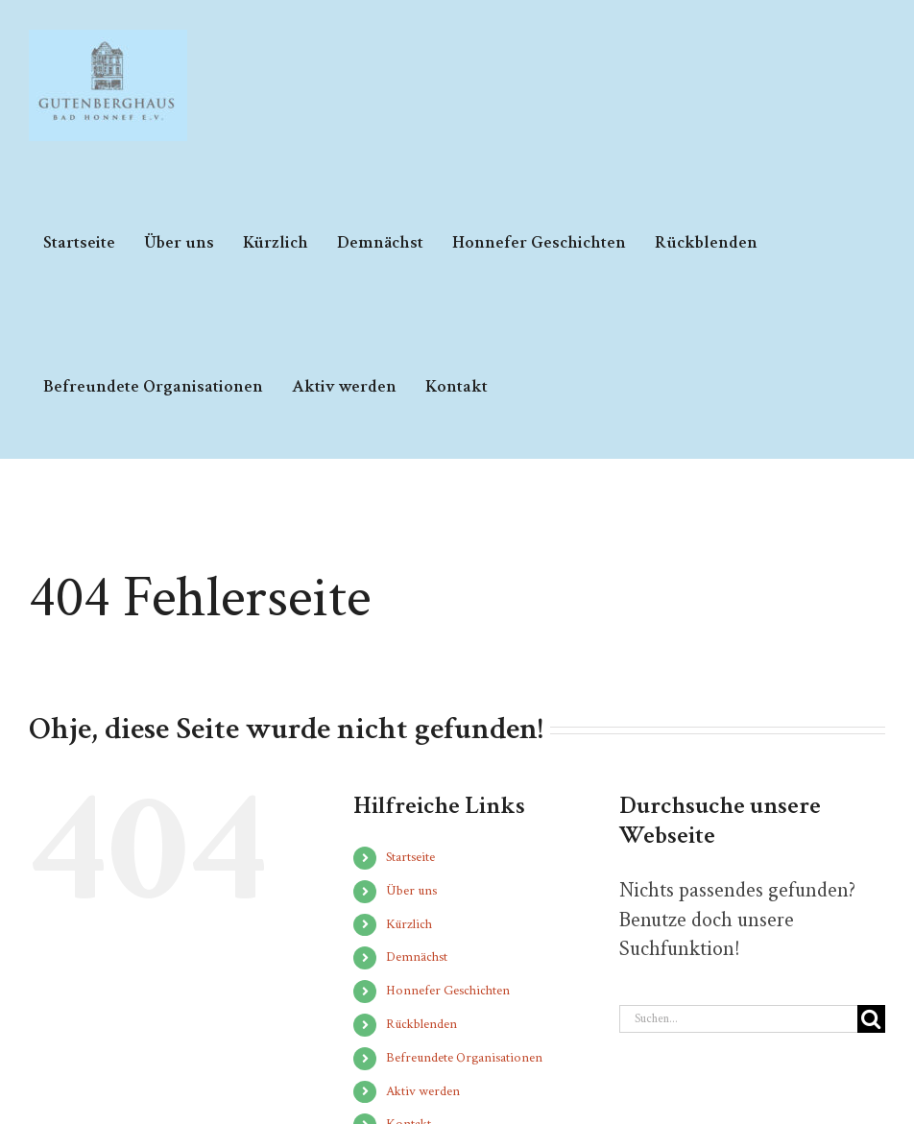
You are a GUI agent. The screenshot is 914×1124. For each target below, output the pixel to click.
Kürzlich (409, 924)
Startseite (410, 857)
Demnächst (416, 957)
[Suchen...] (738, 1019)
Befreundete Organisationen (464, 1057)
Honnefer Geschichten (448, 990)
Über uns (411, 890)
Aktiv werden (423, 1091)
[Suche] (871, 1019)
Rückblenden (421, 1024)
